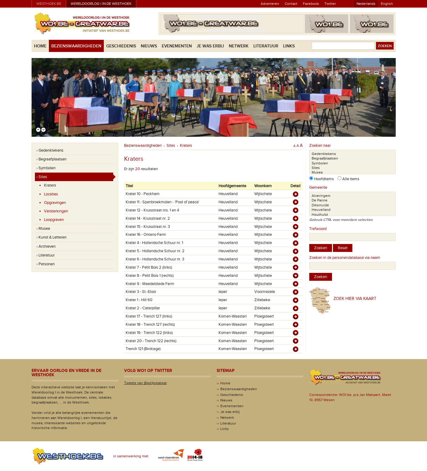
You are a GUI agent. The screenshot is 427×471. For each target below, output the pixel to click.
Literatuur (265, 46)
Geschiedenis (121, 46)
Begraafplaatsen (352, 158)
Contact (291, 4)
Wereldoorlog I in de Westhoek (101, 4)
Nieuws (149, 46)
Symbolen (352, 163)
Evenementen (177, 46)
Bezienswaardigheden (76, 46)
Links (289, 46)
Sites (171, 145)
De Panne (352, 200)
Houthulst (352, 214)
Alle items (350, 179)
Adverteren (270, 4)
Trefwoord (318, 228)
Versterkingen (56, 211)
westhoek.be (48, 4)
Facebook (311, 4)
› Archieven (46, 246)
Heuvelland (352, 210)
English (387, 4)
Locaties (51, 194)
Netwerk (239, 46)
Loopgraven (54, 219)
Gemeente (318, 187)
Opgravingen (55, 202)
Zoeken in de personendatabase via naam (344, 257)
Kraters (50, 185)
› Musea (43, 228)
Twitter (330, 4)
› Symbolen (46, 168)
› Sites (41, 176)
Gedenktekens (352, 154)
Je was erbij (210, 46)
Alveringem (352, 196)
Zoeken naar (320, 145)
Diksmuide (352, 205)
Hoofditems (325, 179)
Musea (352, 172)
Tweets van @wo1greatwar (145, 383)
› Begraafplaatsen (51, 159)
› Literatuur (45, 255)
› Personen (45, 264)
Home (40, 46)
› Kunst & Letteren (51, 237)
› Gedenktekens (49, 150)
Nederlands (366, 4)
